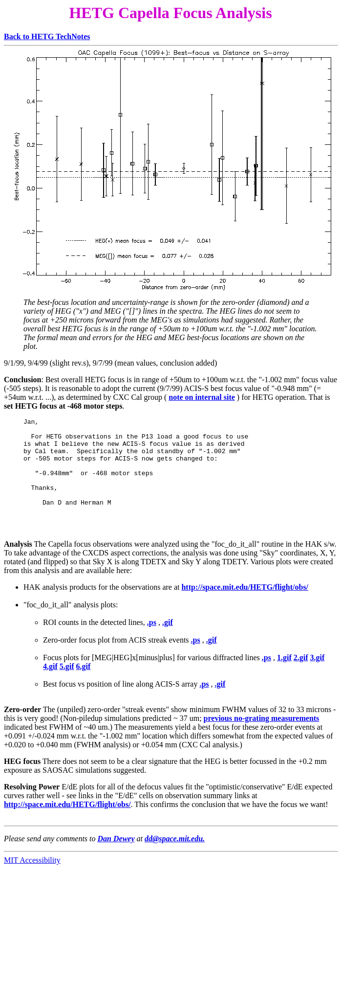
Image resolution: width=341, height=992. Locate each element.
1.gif (284, 675)
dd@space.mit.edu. (175, 856)
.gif (167, 640)
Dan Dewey (116, 856)
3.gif (317, 675)
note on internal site (202, 397)
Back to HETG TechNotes (47, 36)
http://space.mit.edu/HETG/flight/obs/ (244, 604)
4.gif (50, 684)
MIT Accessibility (32, 878)
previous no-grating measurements (262, 736)
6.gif (83, 684)
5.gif (67, 684)
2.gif (301, 675)
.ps (151, 640)
